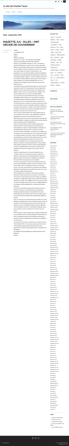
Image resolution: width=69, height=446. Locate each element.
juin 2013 (52, 349)
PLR (61, 62)
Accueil (8, 12)
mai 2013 (52, 351)
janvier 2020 (52, 201)
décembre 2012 (53, 361)
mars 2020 (52, 199)
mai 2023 (52, 157)
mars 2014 (52, 331)
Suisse (52, 75)
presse (52, 72)
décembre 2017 (53, 247)
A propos (19, 12)
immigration (53, 54)
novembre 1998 (53, 405)
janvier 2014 (52, 335)
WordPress (66, 444)
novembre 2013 (53, 339)
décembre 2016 (53, 271)
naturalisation (53, 59)
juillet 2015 (52, 301)
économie (62, 82)
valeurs (52, 80)
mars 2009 (52, 377)
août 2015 (52, 299)
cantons (62, 39)
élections (53, 85)
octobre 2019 (53, 207)
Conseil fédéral (54, 44)
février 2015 (52, 309)
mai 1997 (52, 409)
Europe (61, 47)
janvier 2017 (52, 269)
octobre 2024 (53, 151)
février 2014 (52, 333)
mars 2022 (52, 167)
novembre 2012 (53, 363)
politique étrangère (55, 70)
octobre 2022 (53, 163)
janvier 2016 (52, 289)
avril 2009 (52, 375)
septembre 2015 (53, 297)
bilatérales (53, 39)
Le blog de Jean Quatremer (57, 417)
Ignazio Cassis (58, 52)
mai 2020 (52, 195)
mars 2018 (52, 241)
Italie (52, 57)
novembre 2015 (53, 293)
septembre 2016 (53, 275)
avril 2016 (52, 283)
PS (55, 72)
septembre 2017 (53, 253)
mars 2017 (52, 265)
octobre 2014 (53, 317)
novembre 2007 (53, 385)
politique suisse (54, 67)
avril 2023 (52, 159)
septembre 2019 (53, 209)
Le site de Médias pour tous (57, 427)
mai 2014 (52, 327)
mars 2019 (52, 221)
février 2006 (52, 395)
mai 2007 (52, 391)
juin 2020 (52, 193)
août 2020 (52, 189)
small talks (59, 72)
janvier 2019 (52, 223)
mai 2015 (52, 305)
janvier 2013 (52, 359)
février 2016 (52, 287)
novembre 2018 (53, 227)
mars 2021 (52, 175)
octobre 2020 (53, 185)
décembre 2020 (53, 181)
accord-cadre (58, 37)
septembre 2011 (53, 369)
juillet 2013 (52, 347)
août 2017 (52, 255)
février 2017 (52, 267)
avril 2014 (52, 329)
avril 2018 (52, 239)
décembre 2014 (53, 313)
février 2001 (52, 401)
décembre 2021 (53, 171)
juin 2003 (52, 399)
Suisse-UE (57, 75)
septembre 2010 (53, 371)
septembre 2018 (53, 229)
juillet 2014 (52, 323)
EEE (57, 47)
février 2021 (52, 177)
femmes (52, 49)
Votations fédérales (55, 82)
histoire (61, 49)
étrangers (58, 85)
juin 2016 (52, 279)
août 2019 (52, 211)
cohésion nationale (55, 42)
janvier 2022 (52, 169)
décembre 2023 (53, 153)
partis (57, 62)
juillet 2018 (52, 233)
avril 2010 (52, 373)
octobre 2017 (53, 251)
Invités (13, 12)
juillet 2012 (52, 365)
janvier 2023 (52, 161)
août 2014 (52, 321)
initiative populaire (61, 54)
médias (61, 57)
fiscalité (57, 49)
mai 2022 (52, 165)
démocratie (53, 47)
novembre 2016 (53, 273)
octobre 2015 (53, 295)
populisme (62, 70)
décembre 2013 (53, 337)
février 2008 (52, 381)
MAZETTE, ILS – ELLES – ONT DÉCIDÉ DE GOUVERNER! (21, 43)
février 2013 (52, 357)
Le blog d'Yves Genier (56, 419)
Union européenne (60, 77)
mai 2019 (52, 217)
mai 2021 (52, 173)
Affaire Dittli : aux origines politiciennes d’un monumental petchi (56, 111)
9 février (52, 37)
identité (52, 52)
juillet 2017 (52, 257)
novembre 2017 (53, 249)
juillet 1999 (52, 403)
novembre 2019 (53, 205)
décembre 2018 (53, 225)
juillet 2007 (52, 387)
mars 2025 (52, 149)
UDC (52, 77)
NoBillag (59, 59)
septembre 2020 (53, 187)
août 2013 (52, 345)
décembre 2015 (53, 291)
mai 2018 (52, 237)
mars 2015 (52, 307)
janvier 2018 (52, 245)
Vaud (56, 80)
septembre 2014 (53, 319)
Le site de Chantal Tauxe (15, 6)
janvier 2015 (52, 311)
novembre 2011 (53, 367)
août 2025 (52, 147)
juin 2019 (52, 215)
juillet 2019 (52, 213)
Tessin (62, 75)
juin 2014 (52, 325)
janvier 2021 (52, 179)
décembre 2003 (53, 397)
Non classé (5, 52)
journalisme (56, 57)
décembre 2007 (53, 383)
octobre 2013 (53, 341)
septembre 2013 (53, 343)
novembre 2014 (53, 315)
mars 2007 (52, 393)
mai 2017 (52, 261)
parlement (53, 62)
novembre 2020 (53, 183)
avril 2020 (52, 197)
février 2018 (52, 243)
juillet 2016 (52, 277)
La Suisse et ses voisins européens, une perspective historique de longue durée (57, 134)
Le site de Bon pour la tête (56, 421)
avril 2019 (52, 219)
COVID (59, 44)
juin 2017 (52, 259)
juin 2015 (52, 303)
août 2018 (52, 231)
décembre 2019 (53, 203)
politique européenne (55, 65)
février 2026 (52, 145)
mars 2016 (52, 285)
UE (54, 77)
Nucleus (57, 442)
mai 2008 (52, 379)
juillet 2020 (52, 191)
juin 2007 (52, 389)
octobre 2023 (53, 155)
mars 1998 (52, 407)
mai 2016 (52, 281)
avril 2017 (52, 263)
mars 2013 (52, 355)
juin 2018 (52, 235)
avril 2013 (52, 353)
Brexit (58, 39)
